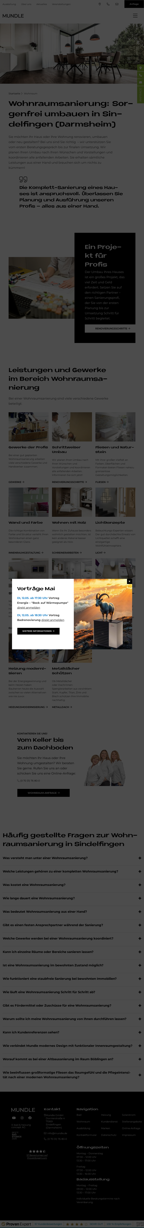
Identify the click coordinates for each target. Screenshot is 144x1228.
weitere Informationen (37, 631)
